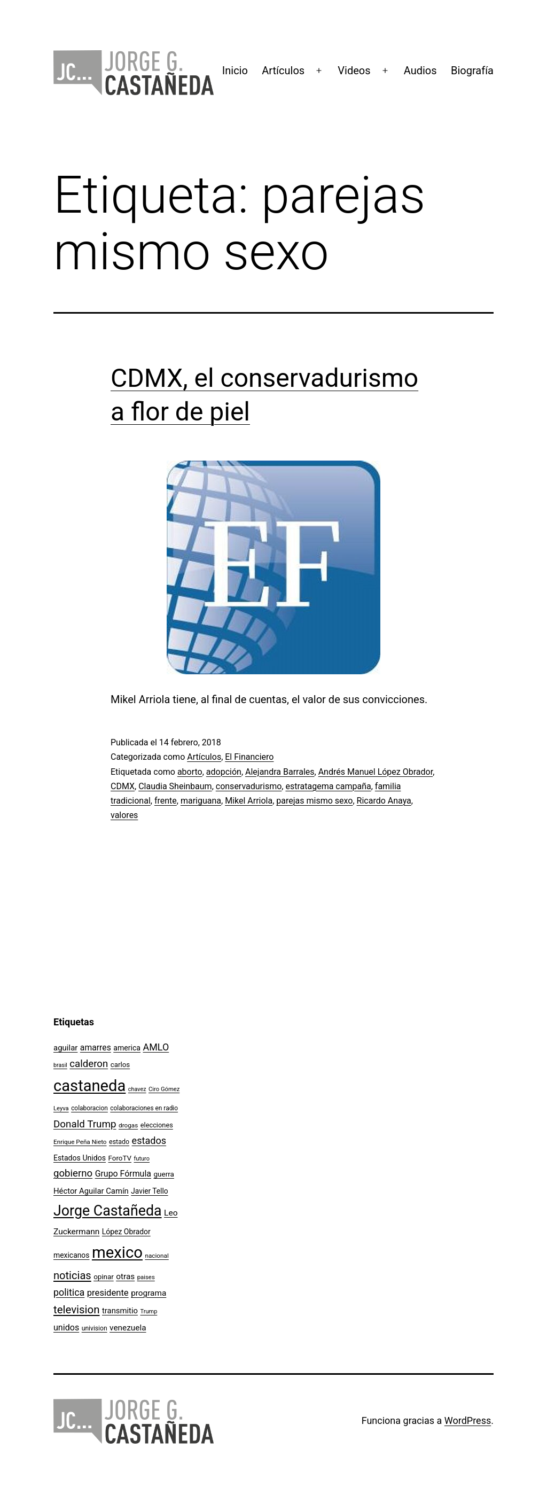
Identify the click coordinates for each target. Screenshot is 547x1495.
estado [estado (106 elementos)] (119, 1142)
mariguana (201, 801)
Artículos (283, 70)
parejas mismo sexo (314, 801)
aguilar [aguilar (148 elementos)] (65, 1048)
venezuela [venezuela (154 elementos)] (128, 1328)
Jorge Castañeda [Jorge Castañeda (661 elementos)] (107, 1210)
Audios (420, 70)
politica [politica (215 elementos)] (68, 1292)
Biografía (472, 70)
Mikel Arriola (248, 801)
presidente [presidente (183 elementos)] (108, 1293)
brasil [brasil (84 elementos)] (60, 1065)
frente (165, 801)
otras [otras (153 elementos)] (125, 1276)
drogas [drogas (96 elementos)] (128, 1125)
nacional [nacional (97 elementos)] (156, 1255)
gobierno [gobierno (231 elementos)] (72, 1173)
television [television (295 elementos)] (76, 1309)
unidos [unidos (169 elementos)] (66, 1327)
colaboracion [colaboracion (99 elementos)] (89, 1108)
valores (124, 815)
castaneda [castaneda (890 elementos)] (89, 1086)
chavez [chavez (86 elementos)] (137, 1089)
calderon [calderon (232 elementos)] (88, 1064)
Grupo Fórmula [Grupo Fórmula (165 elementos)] (123, 1174)
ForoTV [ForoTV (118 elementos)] (120, 1158)
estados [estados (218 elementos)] (149, 1140)
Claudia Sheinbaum (175, 786)
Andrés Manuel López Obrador (375, 772)
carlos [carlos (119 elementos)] (120, 1065)
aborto (189, 772)
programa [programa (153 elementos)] (148, 1293)
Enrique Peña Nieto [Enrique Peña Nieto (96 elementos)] (80, 1142)
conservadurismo (249, 786)
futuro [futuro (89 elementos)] (142, 1158)
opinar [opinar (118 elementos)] (103, 1277)
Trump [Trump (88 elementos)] (149, 1311)
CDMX (123, 786)
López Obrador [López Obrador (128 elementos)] (126, 1231)
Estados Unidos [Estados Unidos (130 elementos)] (79, 1158)
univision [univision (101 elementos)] (94, 1328)
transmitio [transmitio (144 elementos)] (120, 1310)
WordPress (467, 1420)
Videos (354, 70)
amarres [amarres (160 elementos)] (95, 1047)
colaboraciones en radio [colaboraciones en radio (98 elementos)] (144, 1108)
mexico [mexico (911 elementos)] (117, 1252)
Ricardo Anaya (384, 801)
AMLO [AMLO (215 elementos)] (156, 1047)
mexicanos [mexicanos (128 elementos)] (71, 1255)
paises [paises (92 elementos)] (146, 1277)
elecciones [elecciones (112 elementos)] (156, 1125)
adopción (223, 772)
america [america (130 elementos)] (126, 1048)
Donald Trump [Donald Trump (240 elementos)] (84, 1124)
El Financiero (249, 757)
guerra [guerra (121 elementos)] (163, 1174)
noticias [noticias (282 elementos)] (72, 1275)
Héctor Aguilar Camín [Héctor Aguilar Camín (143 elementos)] (91, 1191)
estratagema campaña (328, 786)
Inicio (235, 70)
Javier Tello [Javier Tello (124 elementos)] (149, 1191)
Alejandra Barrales (280, 772)
